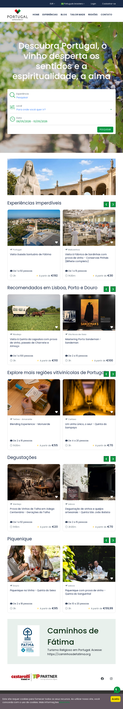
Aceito (115, 699)
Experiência (23, 93)
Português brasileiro (73, 3)
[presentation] (106, 204)
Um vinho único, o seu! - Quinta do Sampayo (86, 425)
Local (19, 105)
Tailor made (77, 14)
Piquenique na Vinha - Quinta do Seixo (33, 590)
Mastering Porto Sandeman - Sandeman (83, 340)
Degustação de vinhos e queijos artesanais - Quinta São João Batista (87, 510)
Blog (64, 14)
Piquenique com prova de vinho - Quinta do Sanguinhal (85, 592)
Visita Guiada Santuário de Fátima (30, 254)
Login (93, 3)
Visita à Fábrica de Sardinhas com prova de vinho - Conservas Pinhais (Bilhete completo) (86, 258)
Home (36, 14)
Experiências (50, 14)
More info (64, 702)
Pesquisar (105, 129)
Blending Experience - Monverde (30, 424)
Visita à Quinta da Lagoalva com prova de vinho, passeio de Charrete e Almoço (33, 342)
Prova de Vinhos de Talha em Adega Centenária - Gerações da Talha (32, 510)
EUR (52, 3)
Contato (106, 14)
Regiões (93, 14)
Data (19, 117)
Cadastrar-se (109, 3)
